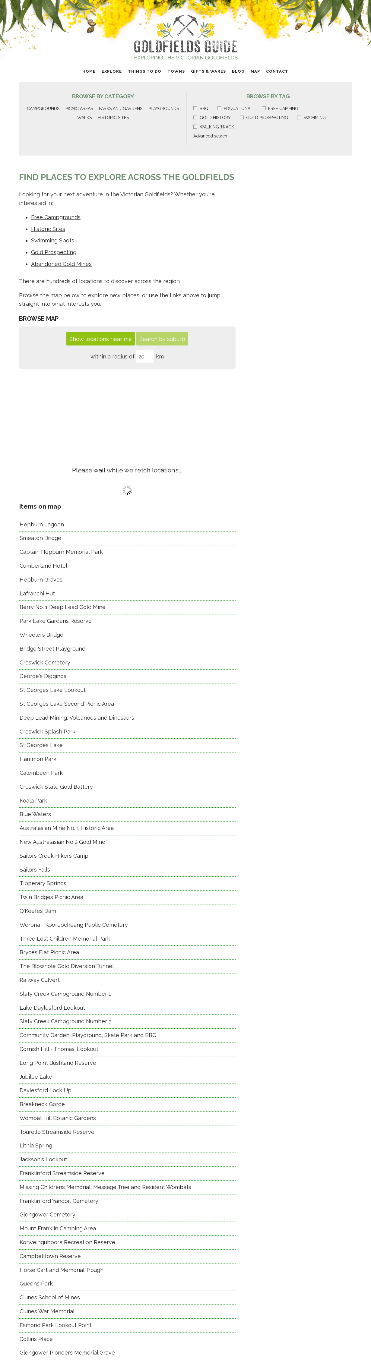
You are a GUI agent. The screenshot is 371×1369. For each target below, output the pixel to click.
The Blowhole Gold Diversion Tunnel (67, 966)
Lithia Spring (36, 1145)
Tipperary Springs (43, 883)
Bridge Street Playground (52, 648)
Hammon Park (38, 759)
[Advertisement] (127, 414)
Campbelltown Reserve (50, 1256)
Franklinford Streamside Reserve (62, 1173)
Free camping (280, 108)
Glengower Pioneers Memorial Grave (67, 1352)
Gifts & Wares (208, 71)
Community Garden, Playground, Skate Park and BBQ (88, 1035)
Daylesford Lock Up (45, 1090)
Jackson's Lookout (43, 1159)
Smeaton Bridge (40, 538)
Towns (176, 71)
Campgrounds (43, 108)
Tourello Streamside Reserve (57, 1132)
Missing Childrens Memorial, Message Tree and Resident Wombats (105, 1187)
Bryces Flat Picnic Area (49, 952)
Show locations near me (100, 339)
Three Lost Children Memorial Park (65, 938)
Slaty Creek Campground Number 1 (65, 994)
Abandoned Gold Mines (61, 264)
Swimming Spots (52, 240)
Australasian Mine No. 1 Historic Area (67, 828)
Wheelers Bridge (41, 635)
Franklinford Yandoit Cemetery (59, 1201)
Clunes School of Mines (50, 1297)
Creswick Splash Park (47, 731)
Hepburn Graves (41, 579)
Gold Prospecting (53, 252)
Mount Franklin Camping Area (58, 1228)
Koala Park (33, 800)
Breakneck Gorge (42, 1104)
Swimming (311, 117)
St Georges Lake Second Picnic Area (67, 704)
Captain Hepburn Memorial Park (61, 552)
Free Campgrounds (56, 217)
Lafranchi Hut (37, 593)
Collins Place (36, 1339)
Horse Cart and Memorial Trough (61, 1270)
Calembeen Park (41, 773)
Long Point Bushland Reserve (58, 1063)
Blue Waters (35, 814)
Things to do (144, 71)
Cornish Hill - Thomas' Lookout (59, 1049)
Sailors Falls (35, 869)
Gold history (212, 117)
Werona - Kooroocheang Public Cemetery (74, 925)
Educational (235, 108)
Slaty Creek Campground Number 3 (66, 1021)
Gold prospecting (264, 117)
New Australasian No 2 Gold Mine (62, 842)
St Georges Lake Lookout (53, 690)
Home (89, 71)
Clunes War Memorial (47, 1311)
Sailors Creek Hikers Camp (54, 856)
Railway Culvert (40, 980)
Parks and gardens (120, 108)
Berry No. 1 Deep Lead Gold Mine (63, 607)
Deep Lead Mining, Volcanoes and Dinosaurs (77, 717)
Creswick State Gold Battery (56, 787)
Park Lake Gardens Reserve (56, 621)
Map (255, 71)
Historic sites (113, 117)
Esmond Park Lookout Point (56, 1325)
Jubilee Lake (36, 1077)
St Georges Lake (41, 745)
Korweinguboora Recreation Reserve (67, 1242)
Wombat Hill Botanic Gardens (58, 1118)
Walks (84, 117)
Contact (277, 71)
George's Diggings (43, 676)
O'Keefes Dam (38, 911)
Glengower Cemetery (47, 1214)
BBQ (200, 108)
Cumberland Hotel (43, 566)
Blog (238, 71)
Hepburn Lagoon (42, 524)
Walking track (213, 127)
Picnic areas (79, 108)
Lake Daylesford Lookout (52, 1008)
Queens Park (36, 1283)
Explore (112, 71)
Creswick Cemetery (45, 662)
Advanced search (210, 136)
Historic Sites (48, 229)
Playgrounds (163, 108)
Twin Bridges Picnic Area (51, 897)
